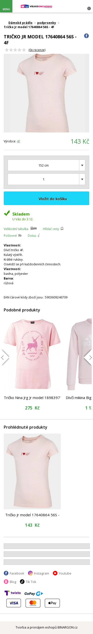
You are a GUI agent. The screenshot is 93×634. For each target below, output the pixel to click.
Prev (10, 93)
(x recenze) (37, 50)
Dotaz (32, 235)
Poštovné (10, 235)
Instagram (41, 573)
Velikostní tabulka (16, 229)
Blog (13, 581)
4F (18, 141)
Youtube (65, 573)
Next (82, 93)
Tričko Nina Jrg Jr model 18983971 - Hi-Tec (32, 397)
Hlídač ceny (51, 229)
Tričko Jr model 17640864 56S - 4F (32, 515)
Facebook (17, 573)
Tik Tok (31, 581)
